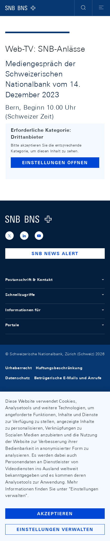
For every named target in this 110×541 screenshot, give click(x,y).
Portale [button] (55, 325)
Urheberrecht (18, 367)
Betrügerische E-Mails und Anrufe (68, 378)
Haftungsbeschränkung (59, 367)
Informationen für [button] (55, 310)
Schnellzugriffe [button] (55, 295)
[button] (83, 8)
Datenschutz (17, 378)
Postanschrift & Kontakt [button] (55, 279)
